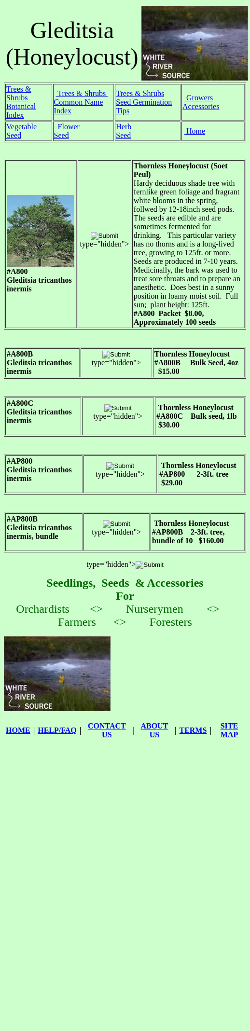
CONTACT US (107, 730)
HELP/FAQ (57, 730)
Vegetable (21, 127)
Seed (13, 135)
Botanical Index (21, 110)
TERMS (193, 730)
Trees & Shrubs (18, 93)
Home (194, 131)
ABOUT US (154, 730)
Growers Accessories (200, 102)
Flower (69, 127)
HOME (18, 730)
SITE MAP (229, 730)
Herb (123, 127)
